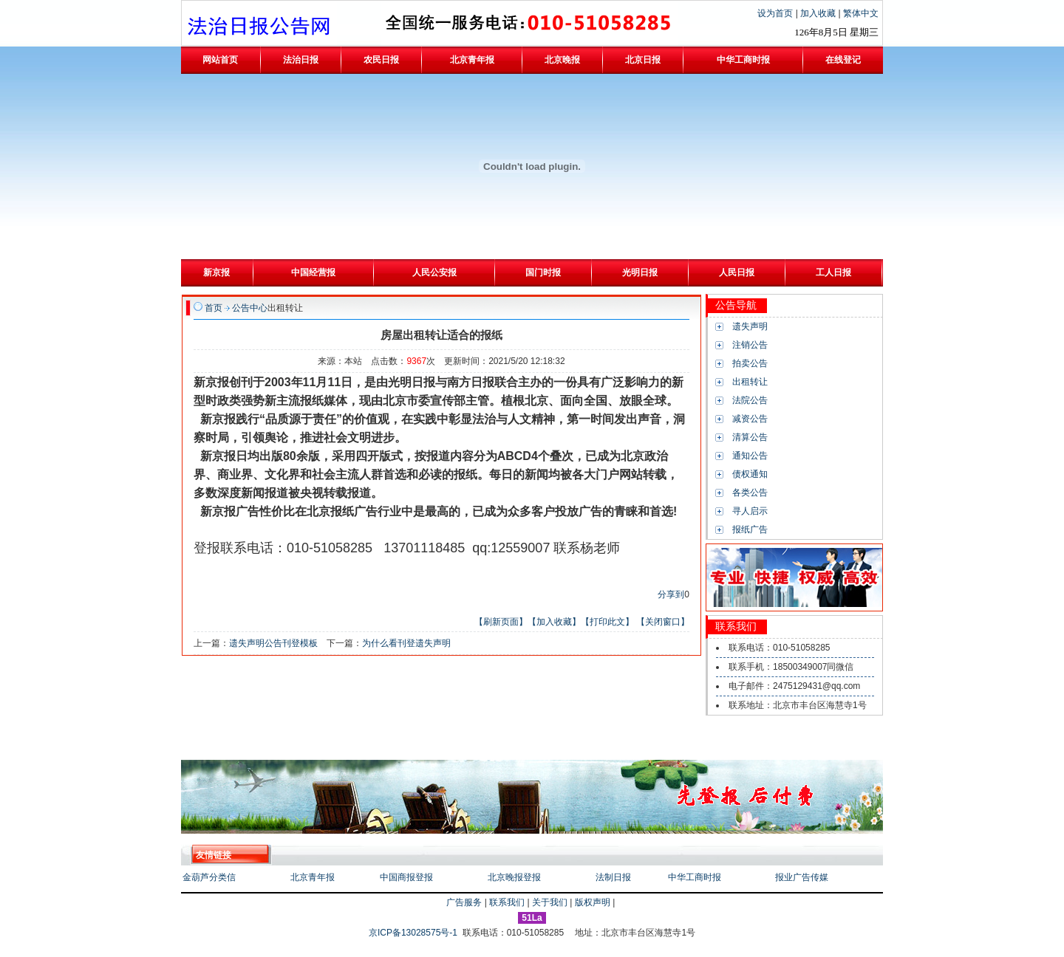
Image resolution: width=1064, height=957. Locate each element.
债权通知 (750, 474)
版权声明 (592, 902)
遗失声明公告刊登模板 (273, 643)
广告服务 (464, 902)
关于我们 (549, 902)
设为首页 (776, 13)
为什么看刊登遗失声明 (406, 643)
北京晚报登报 (514, 877)
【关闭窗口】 (662, 622)
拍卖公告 (750, 363)
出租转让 (750, 382)
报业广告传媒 (801, 877)
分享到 (671, 594)
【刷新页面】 (501, 622)
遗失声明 (750, 326)
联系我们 (507, 902)
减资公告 (750, 419)
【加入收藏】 (554, 622)
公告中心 (249, 308)
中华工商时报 (694, 877)
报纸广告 (750, 529)
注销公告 (750, 345)
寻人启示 (750, 511)
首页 (213, 308)
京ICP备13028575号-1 (414, 932)
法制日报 (613, 877)
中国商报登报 (406, 877)
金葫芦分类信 (209, 877)
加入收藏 (819, 13)
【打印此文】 (607, 622)
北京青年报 (312, 877)
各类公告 (750, 492)
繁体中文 (861, 13)
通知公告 (750, 455)
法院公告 (750, 400)
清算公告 (750, 437)
